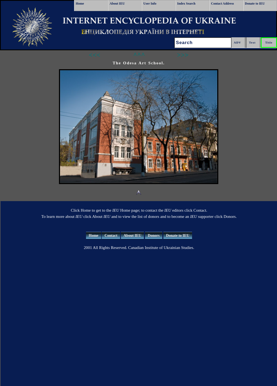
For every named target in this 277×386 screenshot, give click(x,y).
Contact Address (222, 3)
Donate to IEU (255, 3)
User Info (149, 3)
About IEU (117, 3)
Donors (154, 236)
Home (80, 3)
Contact (110, 236)
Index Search (186, 3)
